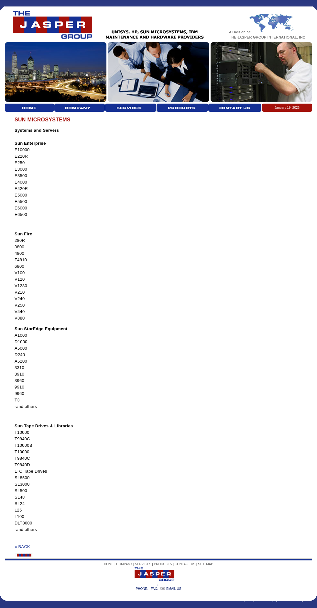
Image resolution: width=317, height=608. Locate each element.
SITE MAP (205, 564)
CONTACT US (185, 564)
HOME (109, 564)
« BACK (22, 546)
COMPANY (124, 564)
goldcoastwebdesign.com (294, 600)
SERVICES (143, 564)
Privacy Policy (245, 600)
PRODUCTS (163, 564)
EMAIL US (173, 589)
